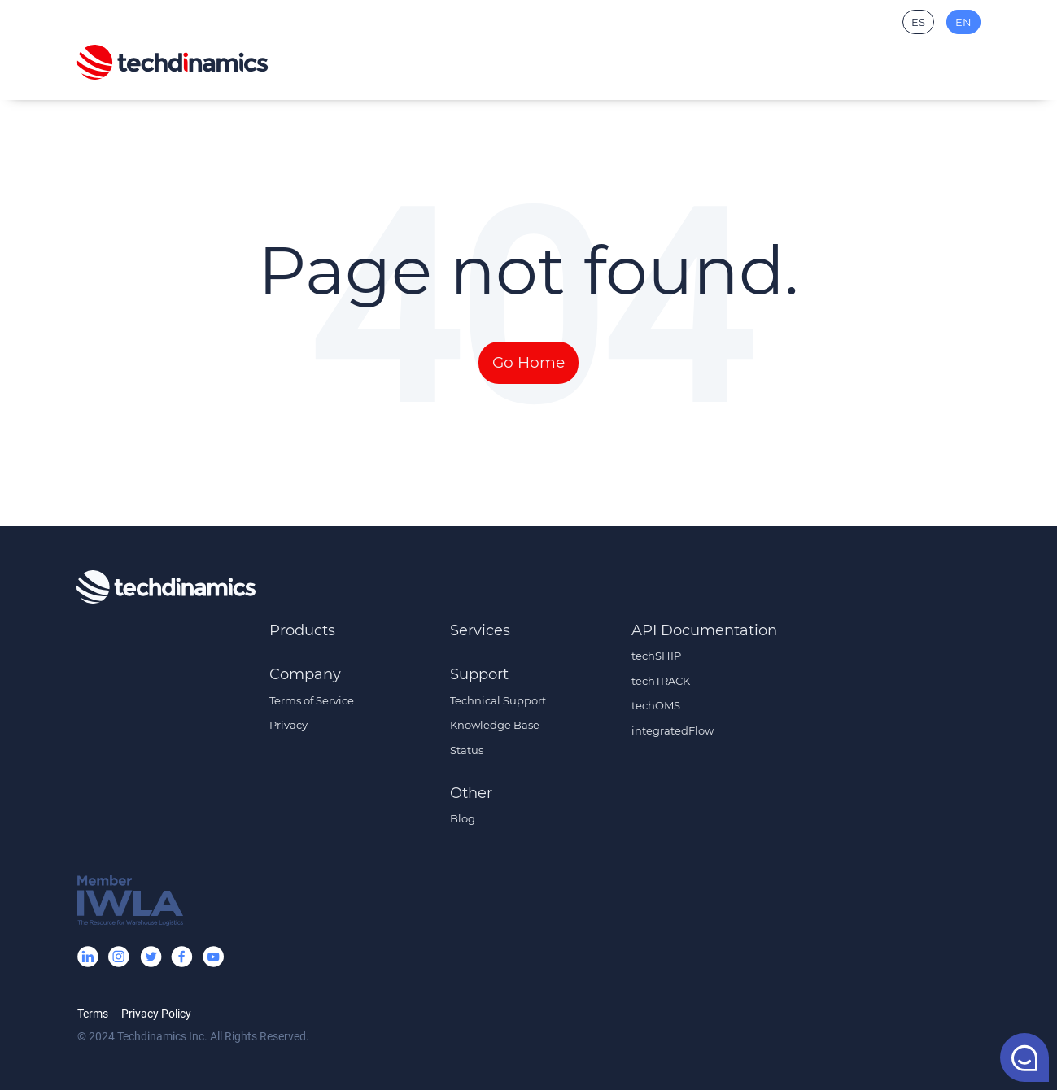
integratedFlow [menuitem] (672, 730)
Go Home (528, 362)
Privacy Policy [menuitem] (156, 1013)
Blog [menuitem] (462, 818)
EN (963, 21)
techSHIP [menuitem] (656, 655)
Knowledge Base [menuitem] (494, 724)
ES (918, 21)
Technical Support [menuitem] (498, 700)
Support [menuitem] (479, 674)
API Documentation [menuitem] (704, 630)
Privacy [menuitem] (288, 724)
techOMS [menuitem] (655, 705)
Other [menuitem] (471, 793)
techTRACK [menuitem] (660, 680)
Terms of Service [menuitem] (311, 700)
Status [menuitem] (466, 749)
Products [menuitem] (302, 630)
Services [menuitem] (480, 630)
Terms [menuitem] (92, 1013)
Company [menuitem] (305, 674)
